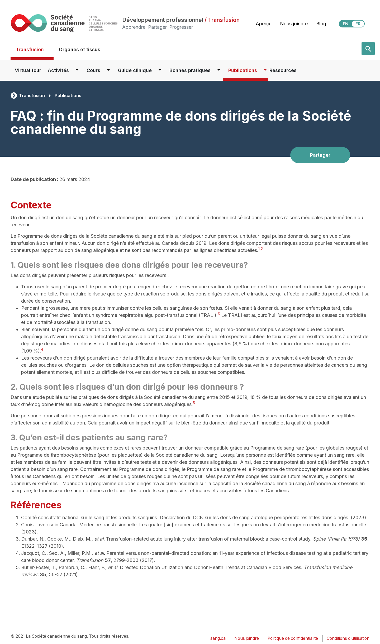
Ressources (283, 70)
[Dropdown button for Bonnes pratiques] (219, 70)
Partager (320, 155)
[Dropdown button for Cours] (108, 70)
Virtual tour (28, 70)
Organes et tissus (79, 49)
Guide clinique (135, 70)
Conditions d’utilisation (348, 638)
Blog (321, 23)
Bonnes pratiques (190, 70)
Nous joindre (294, 23)
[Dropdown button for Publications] (265, 70)
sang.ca (218, 638)
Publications (242, 70)
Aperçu (264, 23)
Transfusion (30, 49)
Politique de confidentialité (293, 638)
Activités (58, 70)
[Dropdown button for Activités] (77, 70)
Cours (93, 70)
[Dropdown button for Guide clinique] (160, 70)
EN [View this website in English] (345, 23)
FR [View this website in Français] (357, 23)
